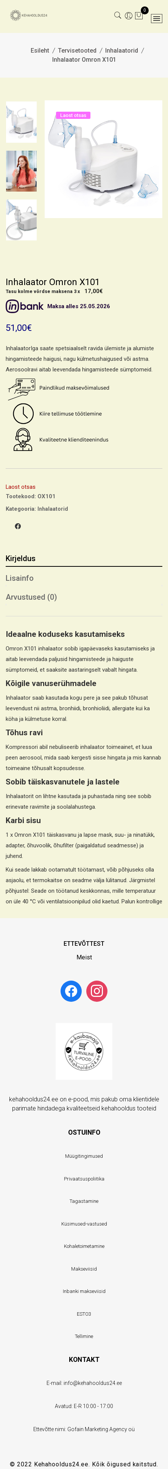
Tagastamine (84, 1201)
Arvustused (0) (31, 597)
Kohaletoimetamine (84, 1246)
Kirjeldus (21, 558)
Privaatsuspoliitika (84, 1179)
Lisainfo (20, 578)
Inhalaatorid (121, 50)
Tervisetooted (77, 50)
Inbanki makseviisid (84, 1291)
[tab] (84, 557)
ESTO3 (84, 1314)
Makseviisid (84, 1269)
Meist (84, 957)
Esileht (40, 50)
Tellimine (84, 1336)
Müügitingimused (84, 1156)
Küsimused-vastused (84, 1224)
